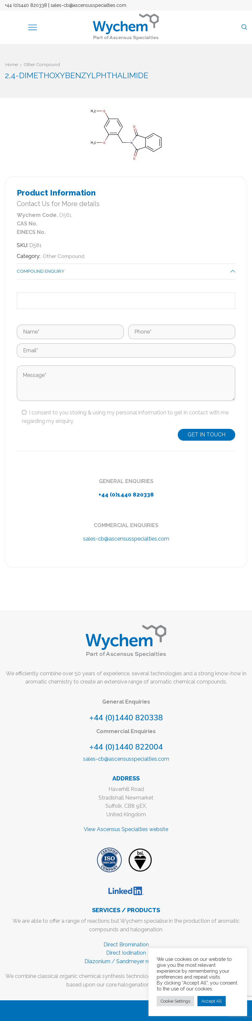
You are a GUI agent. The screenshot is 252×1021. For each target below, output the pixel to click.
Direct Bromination (126, 944)
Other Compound (43, 64)
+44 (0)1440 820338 (26, 5)
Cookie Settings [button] (175, 1001)
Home (11, 64)
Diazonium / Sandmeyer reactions (126, 961)
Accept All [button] (211, 1001)
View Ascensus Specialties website (126, 829)
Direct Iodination (126, 953)
